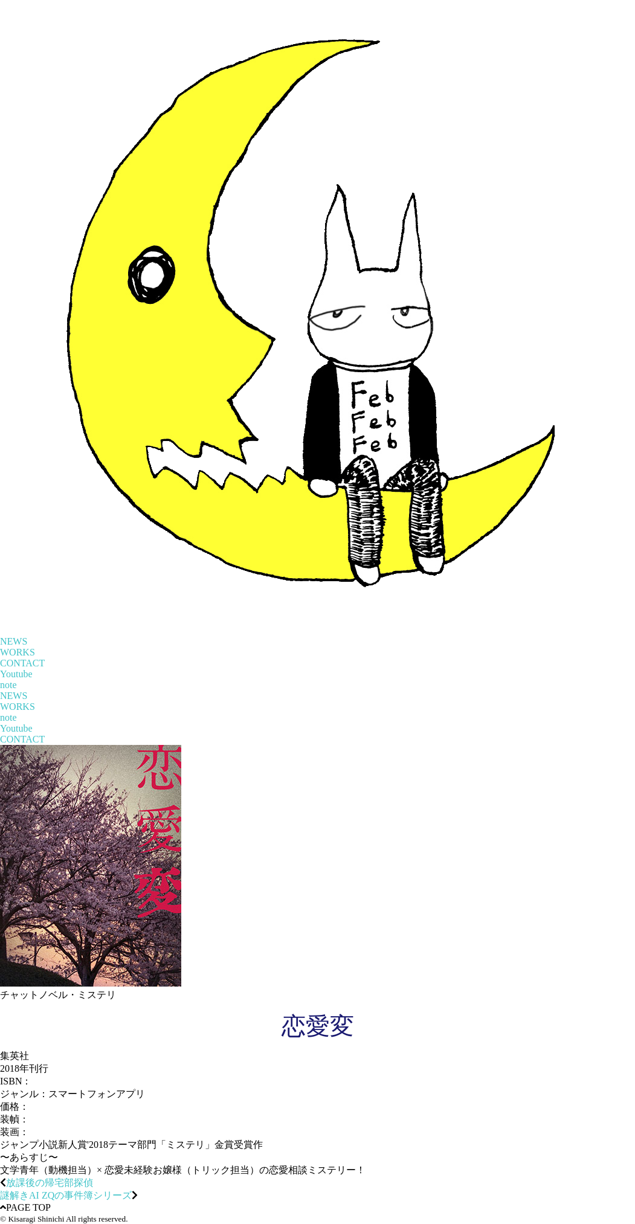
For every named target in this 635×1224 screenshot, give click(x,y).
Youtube (16, 674)
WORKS (17, 652)
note (8, 685)
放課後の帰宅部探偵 (49, 1182)
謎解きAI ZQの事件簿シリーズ (66, 1195)
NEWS (13, 641)
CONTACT (22, 663)
